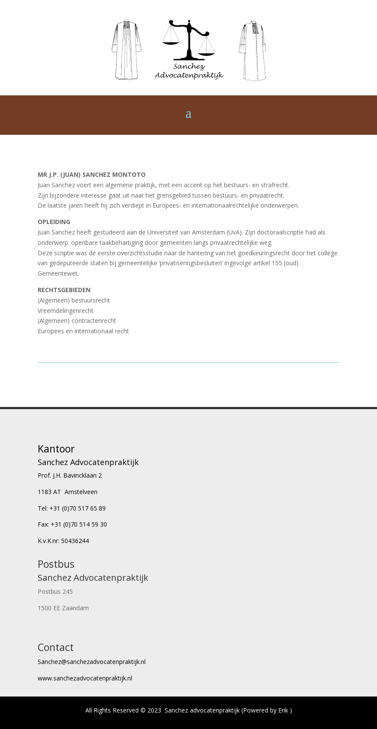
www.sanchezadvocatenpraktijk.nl (85, 678)
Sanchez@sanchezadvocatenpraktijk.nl (92, 661)
